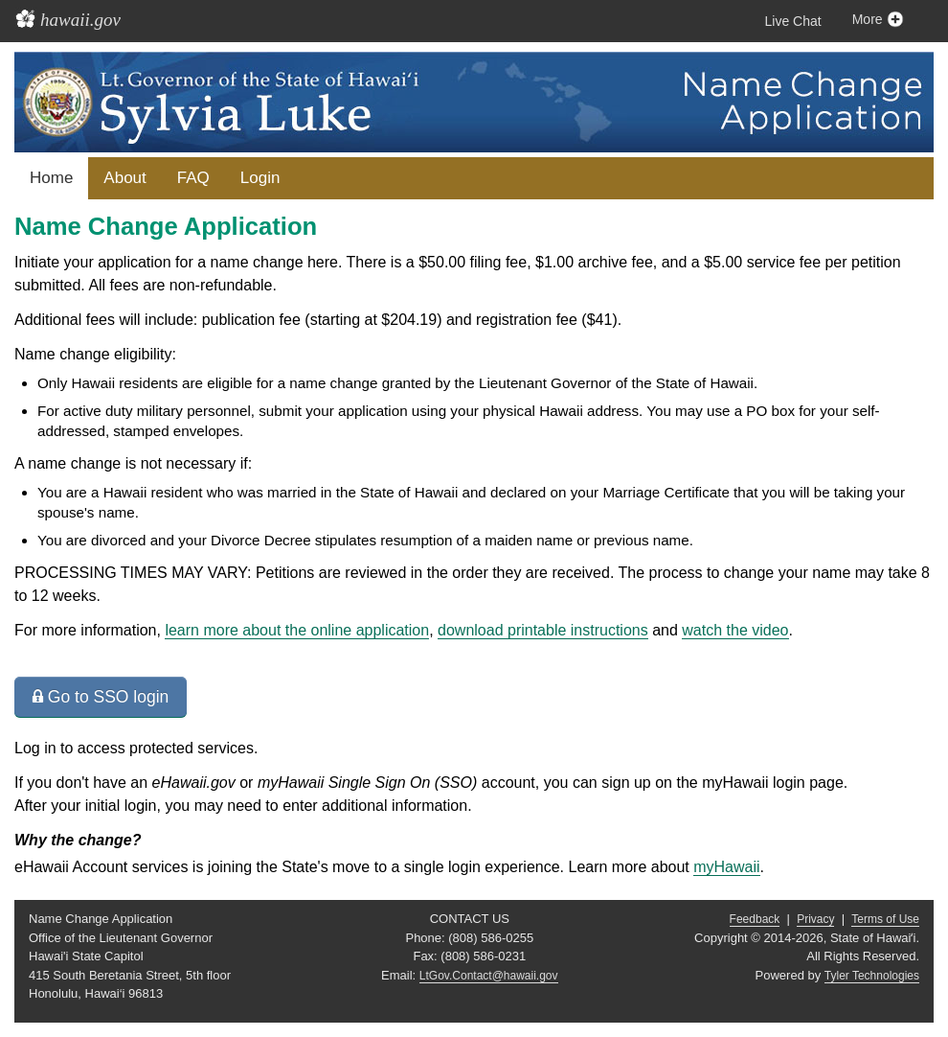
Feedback (755, 919)
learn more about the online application (297, 630)
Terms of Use (885, 919)
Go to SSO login (101, 696)
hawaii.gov (80, 20)
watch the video (735, 630)
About (124, 178)
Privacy (815, 919)
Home (51, 178)
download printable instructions (543, 630)
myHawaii (726, 867)
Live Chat (793, 21)
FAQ (193, 178)
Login (260, 178)
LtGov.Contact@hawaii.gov (488, 975)
